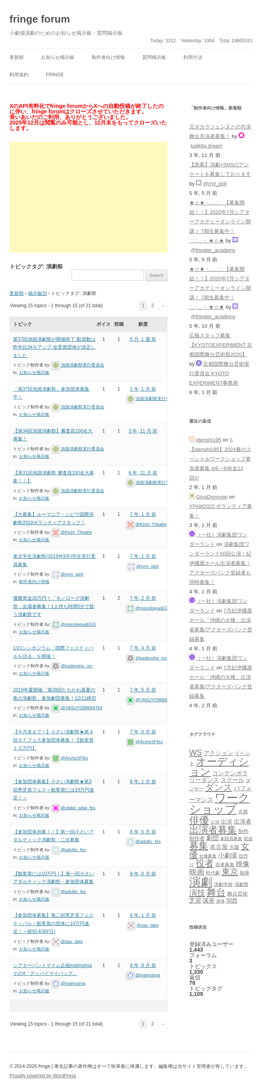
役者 (205, 863)
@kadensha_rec (76, 665)
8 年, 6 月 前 (143, 874)
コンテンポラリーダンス (218, 776)
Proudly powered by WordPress (42, 1076)
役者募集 (224, 864)
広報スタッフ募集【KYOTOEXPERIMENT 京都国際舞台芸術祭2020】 (220, 344)
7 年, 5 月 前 (143, 690)
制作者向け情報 (108, 57)
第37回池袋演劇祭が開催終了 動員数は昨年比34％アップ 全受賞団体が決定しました (54, 347)
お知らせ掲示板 (57, 57)
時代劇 (213, 873)
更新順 (16, 57)
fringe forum (39, 19)
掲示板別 (37, 293)
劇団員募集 (231, 838)
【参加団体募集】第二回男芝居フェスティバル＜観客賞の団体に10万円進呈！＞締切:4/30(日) (53, 923)
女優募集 (208, 856)
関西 (231, 900)
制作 (243, 831)
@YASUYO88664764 (81, 707)
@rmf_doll (214, 184)
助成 (248, 838)
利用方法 (192, 57)
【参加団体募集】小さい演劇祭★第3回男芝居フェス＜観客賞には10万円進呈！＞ (53, 790)
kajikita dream (206, 146)
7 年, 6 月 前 (143, 732)
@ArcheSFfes (74, 758)
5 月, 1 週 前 (143, 339)
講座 (209, 900)
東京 (230, 871)
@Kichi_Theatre (76, 532)
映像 (242, 864)
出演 (226, 821)
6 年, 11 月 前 (142, 473)
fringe (55, 74)
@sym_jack (72, 574)
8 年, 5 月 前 (143, 832)
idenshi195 (208, 440)
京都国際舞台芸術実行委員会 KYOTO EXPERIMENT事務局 (219, 373)
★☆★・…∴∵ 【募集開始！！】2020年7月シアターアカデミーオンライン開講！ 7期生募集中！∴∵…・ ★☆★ (220, 222)
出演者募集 (213, 829)
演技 (197, 892)
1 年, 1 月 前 (143, 389)
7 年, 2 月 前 (143, 598)
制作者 (197, 838)
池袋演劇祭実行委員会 (82, 365)
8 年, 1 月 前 (143, 781)
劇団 (212, 837)
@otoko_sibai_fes (78, 807)
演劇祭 (241, 884)
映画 (196, 872)
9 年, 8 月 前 (143, 965)
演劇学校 (223, 884)
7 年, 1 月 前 (143, 514)
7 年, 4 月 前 (143, 648)
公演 (215, 822)
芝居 (195, 900)
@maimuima (73, 983)
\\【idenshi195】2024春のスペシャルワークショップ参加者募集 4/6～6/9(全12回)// (220, 459)
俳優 (199, 820)
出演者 (242, 821)
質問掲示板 (154, 57)
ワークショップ (219, 803)
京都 (243, 811)
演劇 (200, 881)
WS (195, 752)
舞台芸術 (237, 894)
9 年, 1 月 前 (143, 915)
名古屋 (219, 846)
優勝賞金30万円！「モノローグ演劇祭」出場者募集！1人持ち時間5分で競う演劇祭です (53, 606)
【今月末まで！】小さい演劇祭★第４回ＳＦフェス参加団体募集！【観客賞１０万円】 (53, 740)
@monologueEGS (78, 624)
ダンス (218, 787)
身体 (220, 901)
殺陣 (244, 873)
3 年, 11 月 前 (142, 431)
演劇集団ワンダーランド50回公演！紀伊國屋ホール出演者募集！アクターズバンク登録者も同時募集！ (220, 563)
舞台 (216, 892)
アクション (218, 753)
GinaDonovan (212, 497)
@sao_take (72, 941)
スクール (232, 780)
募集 (198, 845)
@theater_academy (213, 250)
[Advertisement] (88, 197)
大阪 (234, 847)
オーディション (219, 767)
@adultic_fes (73, 849)
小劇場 (227, 855)
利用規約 (18, 74)
